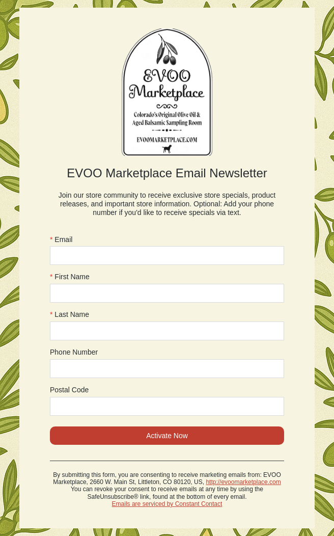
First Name (70, 277)
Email (61, 239)
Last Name (69, 314)
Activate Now (167, 436)
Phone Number (74, 352)
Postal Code (69, 390)
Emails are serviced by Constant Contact (167, 503)
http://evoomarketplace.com (243, 482)
